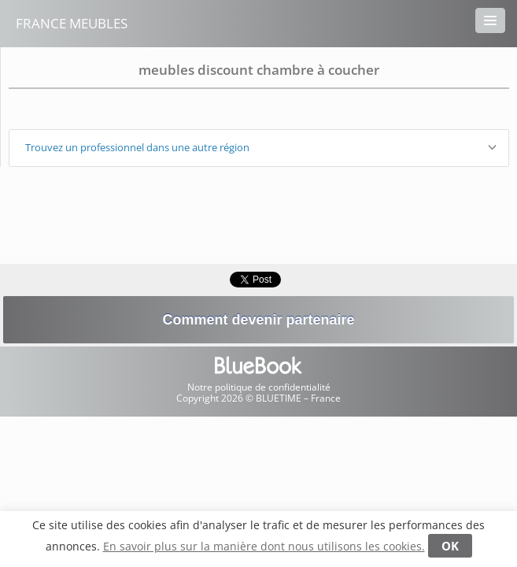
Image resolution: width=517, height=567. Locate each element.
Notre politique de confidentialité (259, 387)
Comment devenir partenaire (258, 320)
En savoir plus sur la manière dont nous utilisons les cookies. (264, 546)
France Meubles (71, 23)
